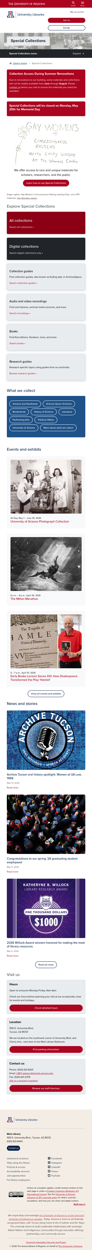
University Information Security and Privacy (46, 1242)
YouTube (55, 1175)
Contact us (16, 1063)
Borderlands (19, 411)
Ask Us (66, 20)
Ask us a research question (23, 1080)
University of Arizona (24, 427)
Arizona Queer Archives (59, 403)
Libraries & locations (17, 1158)
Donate (66, 28)
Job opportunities (16, 1175)
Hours (13, 984)
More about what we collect (58, 427)
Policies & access (16, 1167)
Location (15, 1022)
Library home (20, 63)
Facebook (56, 1158)
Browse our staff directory (46, 1088)
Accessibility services (18, 1171)
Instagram (56, 1162)
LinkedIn (55, 1167)
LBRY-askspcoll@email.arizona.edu (34, 1073)
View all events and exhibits (46, 693)
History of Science (43, 411)
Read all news (46, 964)
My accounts (77, 12)
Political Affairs (46, 419)
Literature (67, 411)
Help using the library (18, 1162)
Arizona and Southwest (25, 403)
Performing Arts (21, 419)
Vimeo (54, 1171)
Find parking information (46, 1049)
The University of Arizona (70, 1246)
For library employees (18, 1180)
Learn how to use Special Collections (46, 183)
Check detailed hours (46, 1008)
